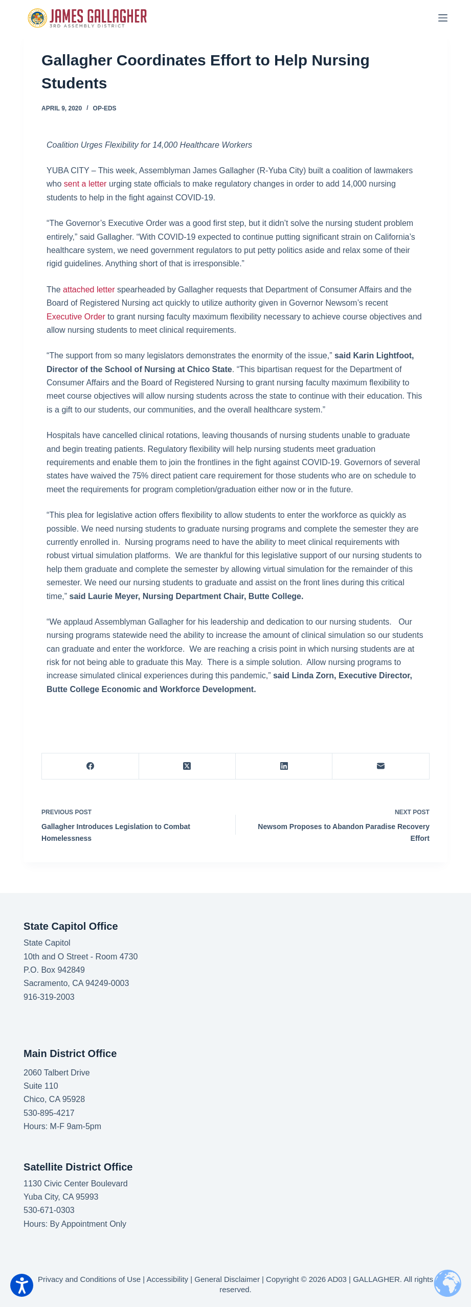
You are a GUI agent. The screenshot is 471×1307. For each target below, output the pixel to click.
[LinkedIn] (284, 766)
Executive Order (76, 316)
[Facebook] (90, 766)
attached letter (89, 289)
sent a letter (85, 183)
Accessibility (167, 1279)
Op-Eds (105, 108)
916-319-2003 (49, 997)
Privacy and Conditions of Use (89, 1279)
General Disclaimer (227, 1279)
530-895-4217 (49, 1113)
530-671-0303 (49, 1210)
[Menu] (442, 17)
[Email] (380, 766)
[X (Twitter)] (187, 766)
